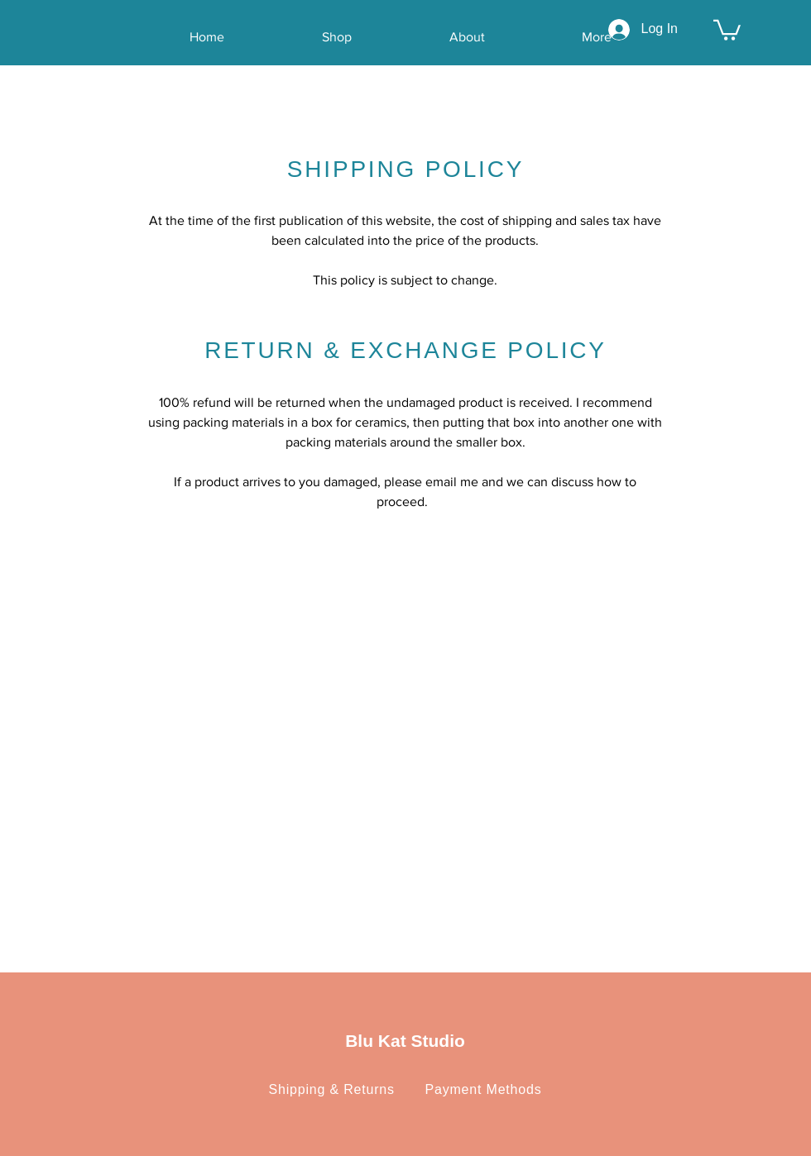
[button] (727, 29)
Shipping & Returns (340, 1089)
